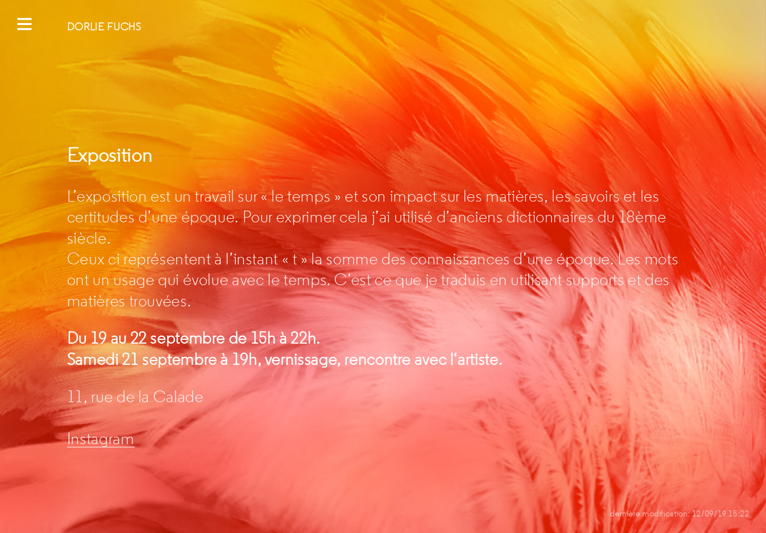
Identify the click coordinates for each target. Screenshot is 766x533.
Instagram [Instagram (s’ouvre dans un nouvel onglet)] (101, 438)
